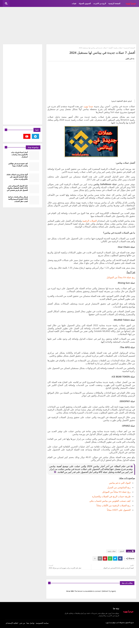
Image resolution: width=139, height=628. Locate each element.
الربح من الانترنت (99, 3)
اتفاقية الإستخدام (12, 623)
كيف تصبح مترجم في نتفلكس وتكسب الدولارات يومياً (18, 164)
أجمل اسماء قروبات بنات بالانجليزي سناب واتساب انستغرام (19, 154)
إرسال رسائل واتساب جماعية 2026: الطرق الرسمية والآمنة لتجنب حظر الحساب (18, 199)
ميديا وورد (88, 106)
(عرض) (113, 101)
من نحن (22, 623)
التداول (122, 551)
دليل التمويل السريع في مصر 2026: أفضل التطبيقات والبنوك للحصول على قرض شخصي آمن (17, 188)
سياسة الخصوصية (42, 623)
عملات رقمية (118, 48)
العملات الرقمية (89, 220)
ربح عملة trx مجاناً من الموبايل (121, 277)
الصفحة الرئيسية (114, 3)
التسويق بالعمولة (85, 3)
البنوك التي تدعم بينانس (120, 482)
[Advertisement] (69, 25)
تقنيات (74, 3)
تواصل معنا (30, 623)
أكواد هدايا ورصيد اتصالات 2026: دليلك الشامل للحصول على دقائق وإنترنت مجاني (17, 176)
